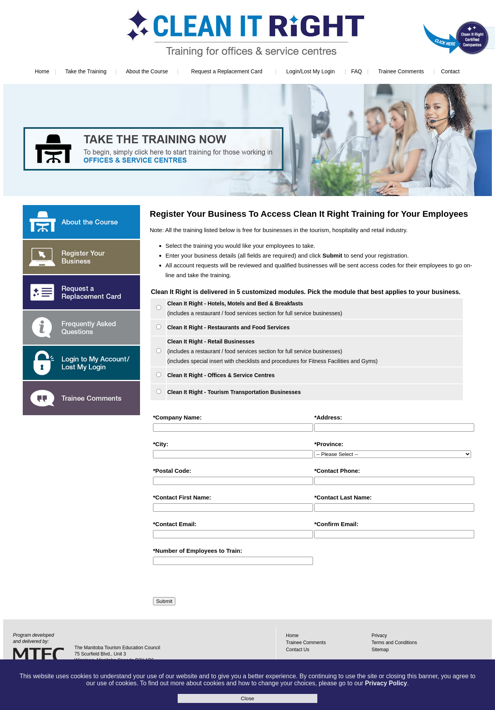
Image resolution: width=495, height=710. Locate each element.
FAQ (356, 71)
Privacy (379, 635)
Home (42, 71)
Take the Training (85, 71)
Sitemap (380, 649)
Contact (450, 71)
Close (247, 698)
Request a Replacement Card (226, 71)
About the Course (147, 71)
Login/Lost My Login (310, 71)
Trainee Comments (401, 71)
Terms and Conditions (394, 642)
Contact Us (297, 649)
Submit (164, 601)
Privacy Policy (386, 683)
